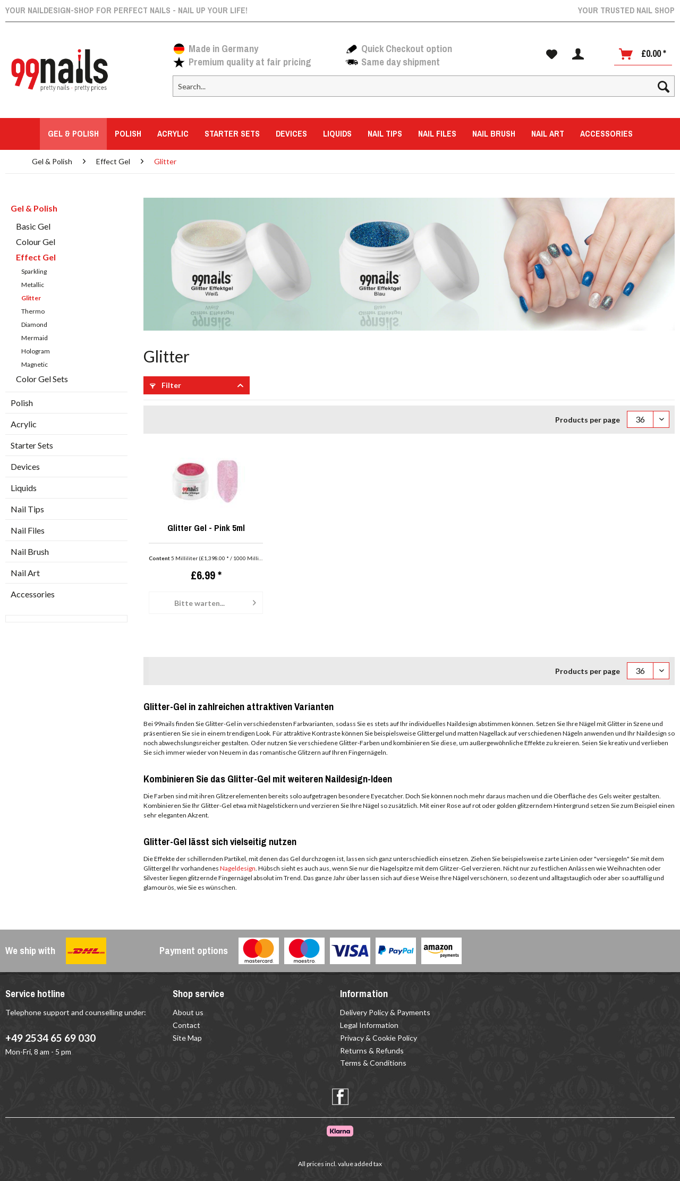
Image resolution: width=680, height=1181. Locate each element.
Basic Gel (33, 226)
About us (188, 1012)
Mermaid (34, 338)
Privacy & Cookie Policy (378, 1037)
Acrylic (24, 424)
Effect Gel (36, 257)
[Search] (663, 86)
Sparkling (34, 271)
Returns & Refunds (372, 1050)
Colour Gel (35, 242)
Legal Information (369, 1025)
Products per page (587, 419)
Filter (165, 385)
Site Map (187, 1037)
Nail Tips (27, 509)
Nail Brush (30, 551)
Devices (25, 466)
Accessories (33, 594)
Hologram (35, 351)
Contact (186, 1025)
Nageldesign (238, 868)
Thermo (33, 311)
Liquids (24, 488)
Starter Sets (32, 445)
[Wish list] (551, 54)
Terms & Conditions (373, 1062)
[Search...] (424, 86)
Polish (22, 403)
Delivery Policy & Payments (385, 1012)
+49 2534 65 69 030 (50, 1038)
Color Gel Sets (42, 379)
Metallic (32, 285)
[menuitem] (424, 90)
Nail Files (28, 530)
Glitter (31, 298)
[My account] (578, 54)
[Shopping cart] (643, 54)
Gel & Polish (34, 208)
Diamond (34, 324)
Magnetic (34, 364)
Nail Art (25, 573)
